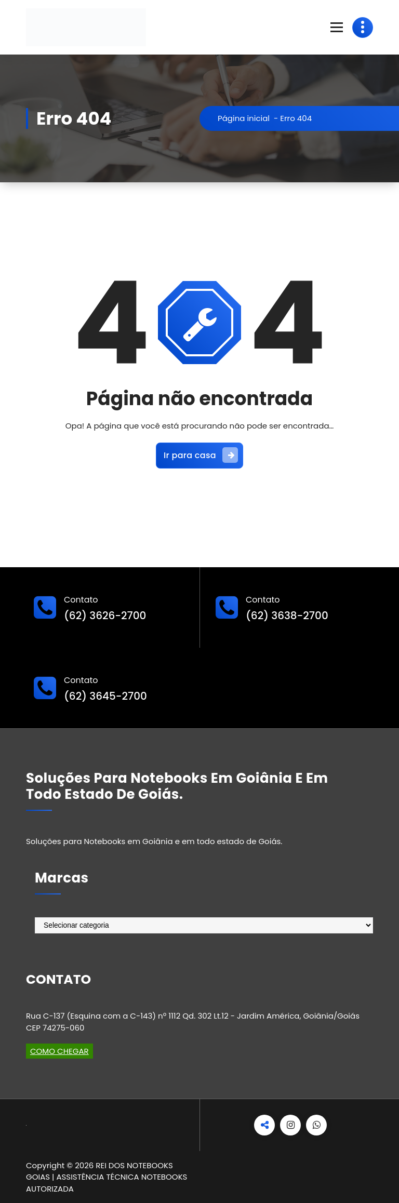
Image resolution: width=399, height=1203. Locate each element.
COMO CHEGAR (59, 1051)
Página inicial (244, 118)
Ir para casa (201, 455)
